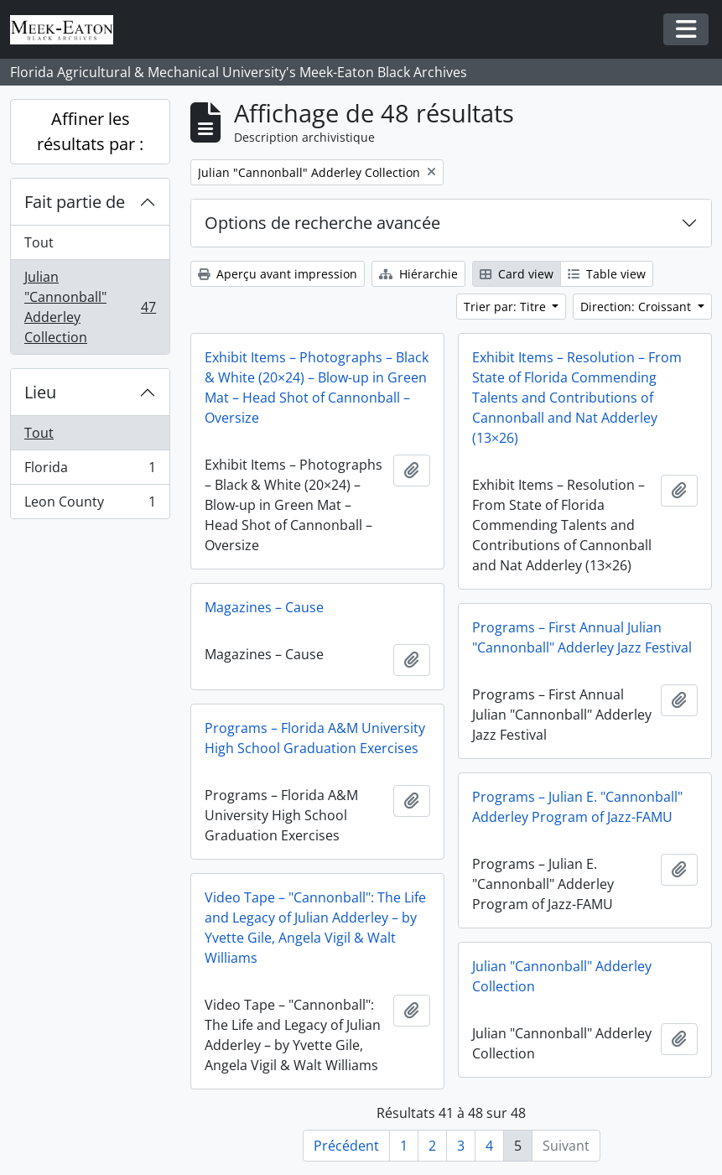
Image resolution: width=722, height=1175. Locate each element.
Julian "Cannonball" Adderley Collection (89, 307)
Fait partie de (74, 201)
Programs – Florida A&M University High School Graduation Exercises (315, 738)
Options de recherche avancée (322, 222)
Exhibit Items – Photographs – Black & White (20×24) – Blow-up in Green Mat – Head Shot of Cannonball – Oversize (317, 387)
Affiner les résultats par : (90, 131)
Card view (516, 274)
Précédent (346, 1145)
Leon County (89, 504)
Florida (89, 471)
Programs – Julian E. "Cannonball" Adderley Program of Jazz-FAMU (577, 807)
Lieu (40, 392)
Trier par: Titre (506, 307)
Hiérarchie (418, 274)
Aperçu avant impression (277, 274)
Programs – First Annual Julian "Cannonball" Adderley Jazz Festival (582, 637)
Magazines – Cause (264, 607)
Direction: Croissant (637, 307)
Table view (607, 274)
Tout (39, 242)
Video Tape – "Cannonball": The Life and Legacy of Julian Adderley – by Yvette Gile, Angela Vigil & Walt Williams (315, 927)
